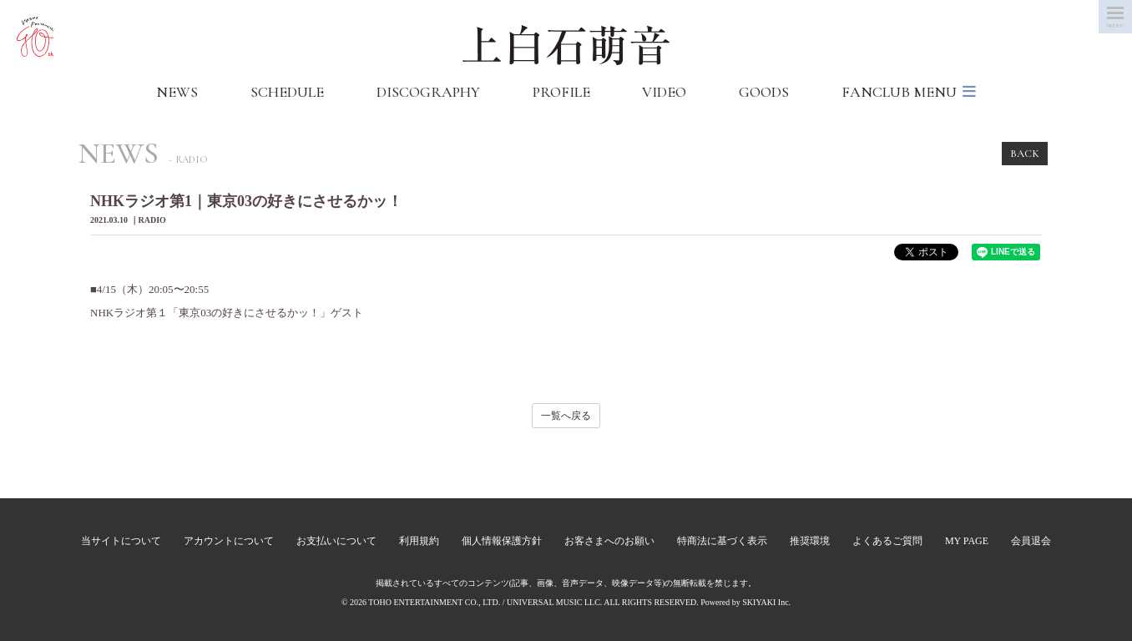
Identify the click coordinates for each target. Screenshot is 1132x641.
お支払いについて (336, 541)
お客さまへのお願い (609, 541)
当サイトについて (121, 541)
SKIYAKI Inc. (766, 602)
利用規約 (419, 541)
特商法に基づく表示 (722, 541)
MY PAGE (966, 541)
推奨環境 (810, 541)
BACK (1024, 153)
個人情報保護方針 (502, 541)
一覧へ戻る (566, 415)
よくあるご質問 (887, 541)
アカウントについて (229, 541)
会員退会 (1031, 541)
